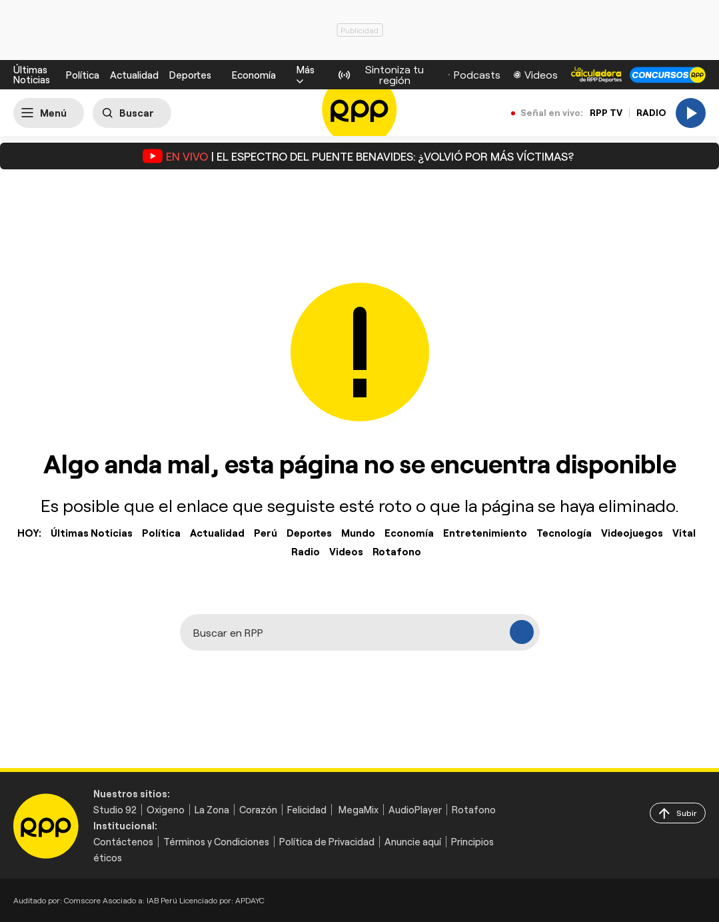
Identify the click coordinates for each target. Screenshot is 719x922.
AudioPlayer (415, 809)
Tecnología (564, 533)
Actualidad (134, 75)
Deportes (190, 75)
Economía (254, 75)
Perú (265, 533)
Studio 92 (115, 809)
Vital (684, 533)
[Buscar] (132, 113)
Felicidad (307, 809)
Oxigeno (166, 809)
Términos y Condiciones (216, 841)
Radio (305, 551)
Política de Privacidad (326, 841)
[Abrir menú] (48, 113)
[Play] (691, 113)
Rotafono (396, 551)
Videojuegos (632, 533)
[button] (306, 74)
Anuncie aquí (412, 841)
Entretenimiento (485, 533)
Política (82, 75)
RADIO (651, 112)
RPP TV (606, 112)
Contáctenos (123, 841)
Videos (346, 551)
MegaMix (358, 809)
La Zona (212, 809)
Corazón (258, 809)
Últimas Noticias (31, 74)
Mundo (358, 533)
